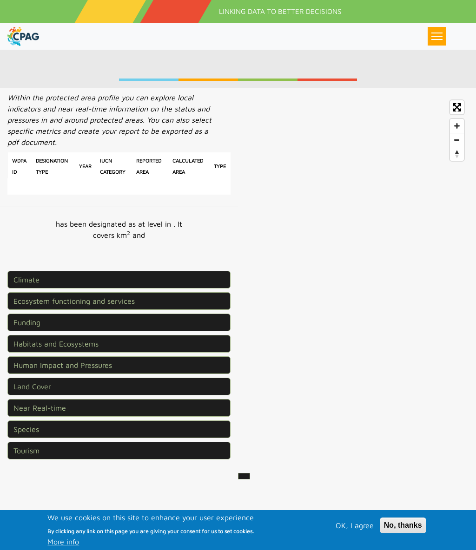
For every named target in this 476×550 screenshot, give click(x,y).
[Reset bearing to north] (457, 154)
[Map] (357, 241)
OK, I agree (355, 538)
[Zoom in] (457, 126)
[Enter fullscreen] (457, 107)
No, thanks (403, 538)
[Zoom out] (457, 140)
